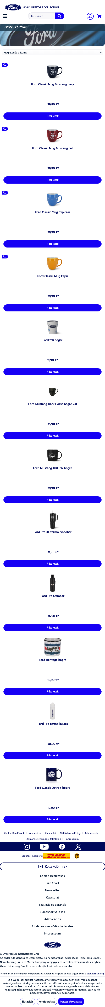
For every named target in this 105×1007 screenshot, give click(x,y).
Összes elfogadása (71, 1001)
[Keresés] (59, 16)
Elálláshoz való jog (70, 833)
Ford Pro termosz (52, 596)
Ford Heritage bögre (52, 660)
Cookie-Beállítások (14, 833)
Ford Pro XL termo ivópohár (52, 532)
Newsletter (35, 833)
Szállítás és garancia (52, 905)
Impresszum (72, 839)
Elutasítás (27, 1001)
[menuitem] (5, 16)
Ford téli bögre (52, 340)
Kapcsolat (50, 833)
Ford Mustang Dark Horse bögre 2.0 (52, 404)
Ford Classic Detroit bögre (52, 787)
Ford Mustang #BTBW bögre (52, 468)
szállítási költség (95, 973)
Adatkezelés (91, 833)
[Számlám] (89, 17)
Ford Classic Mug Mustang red (52, 148)
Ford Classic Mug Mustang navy (52, 84)
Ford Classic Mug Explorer (52, 212)
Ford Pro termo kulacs (52, 724)
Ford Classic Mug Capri (52, 276)
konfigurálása (47, 1001)
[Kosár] (99, 16)
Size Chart (52, 883)
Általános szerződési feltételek (43, 839)
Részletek (52, 116)
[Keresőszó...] (46, 16)
